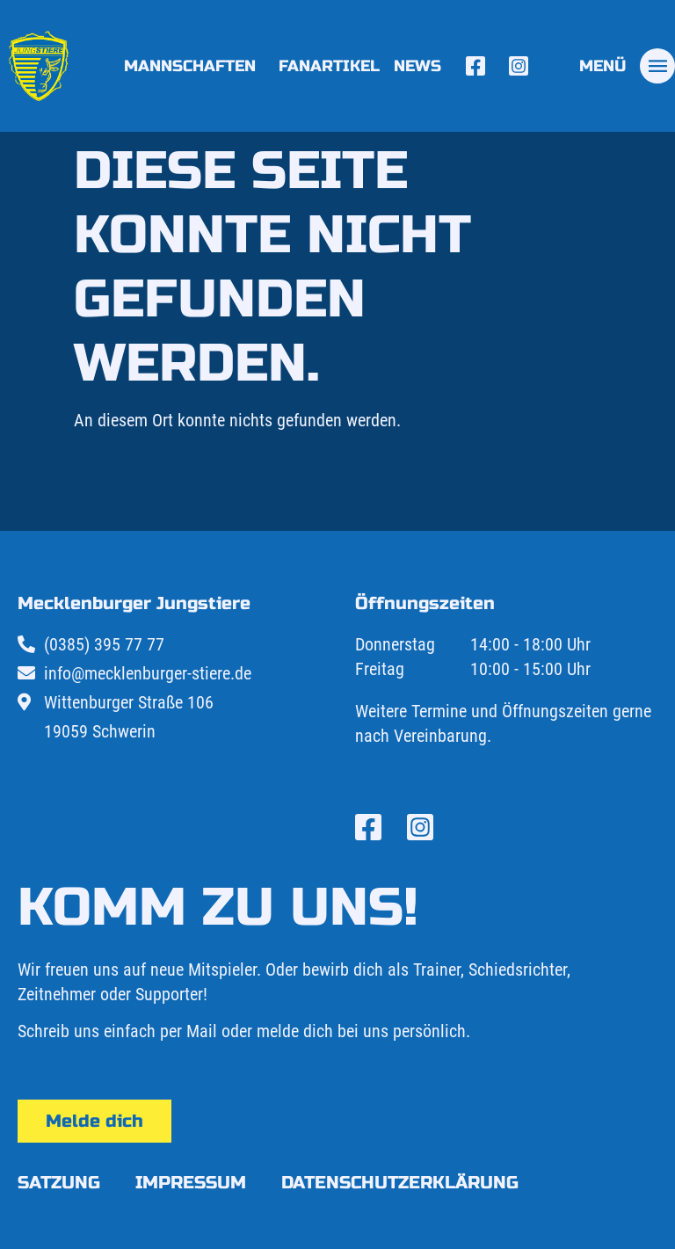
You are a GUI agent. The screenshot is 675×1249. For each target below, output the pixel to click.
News (417, 66)
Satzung (59, 1183)
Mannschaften (194, 66)
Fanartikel (329, 66)
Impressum (190, 1183)
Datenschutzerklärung (400, 1183)
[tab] (627, 66)
